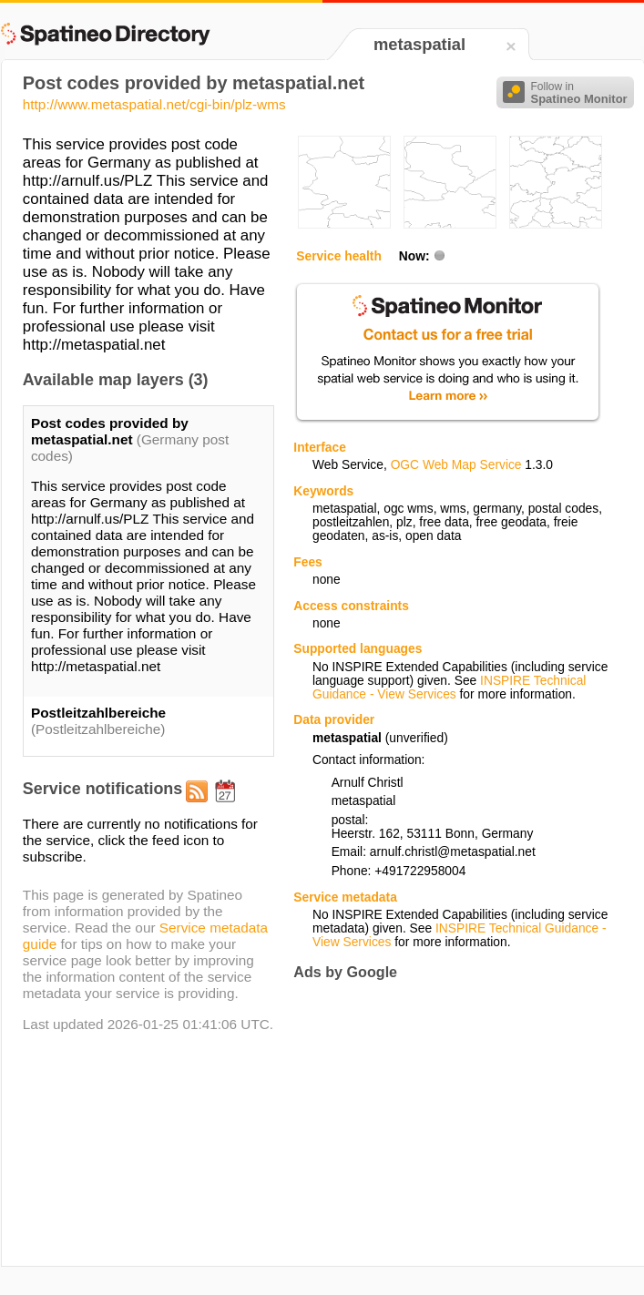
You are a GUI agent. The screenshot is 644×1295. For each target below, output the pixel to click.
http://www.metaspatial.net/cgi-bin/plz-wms (154, 104)
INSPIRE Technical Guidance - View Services (449, 687)
